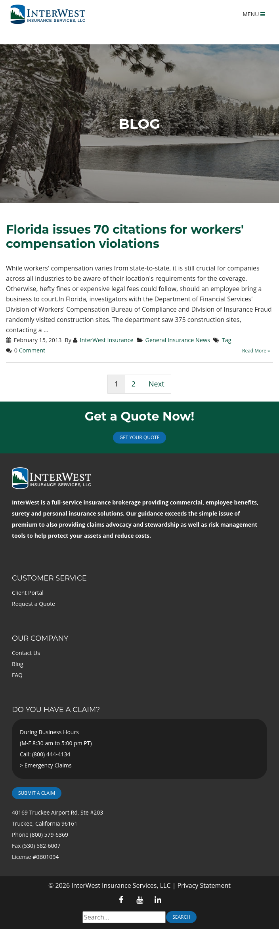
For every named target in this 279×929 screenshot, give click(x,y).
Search (181, 917)
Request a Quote (33, 603)
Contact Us (26, 653)
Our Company (40, 638)
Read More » (256, 350)
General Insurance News (177, 340)
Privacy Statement (204, 885)
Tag (226, 340)
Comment (32, 350)
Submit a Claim (36, 793)
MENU (254, 14)
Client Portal (28, 592)
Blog (17, 664)
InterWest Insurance (106, 340)
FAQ (17, 675)
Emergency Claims (48, 765)
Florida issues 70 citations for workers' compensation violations (125, 236)
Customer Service (49, 578)
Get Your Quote (139, 437)
